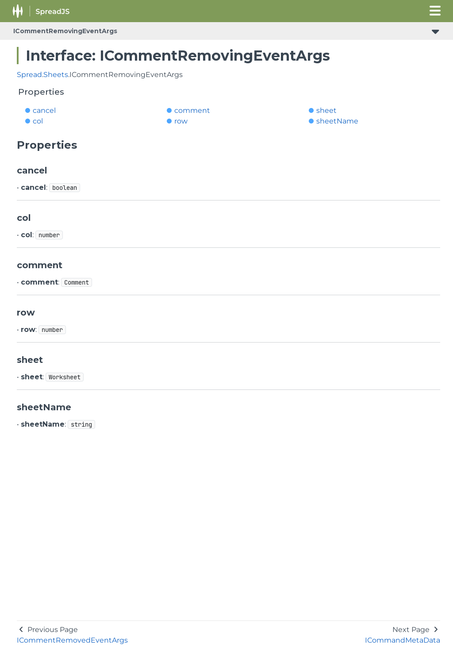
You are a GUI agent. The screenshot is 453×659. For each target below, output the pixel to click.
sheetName (337, 121)
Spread (29, 74)
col (38, 121)
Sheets (55, 74)
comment (192, 110)
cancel (44, 110)
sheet (326, 110)
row (181, 121)
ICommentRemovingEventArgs (65, 31)
